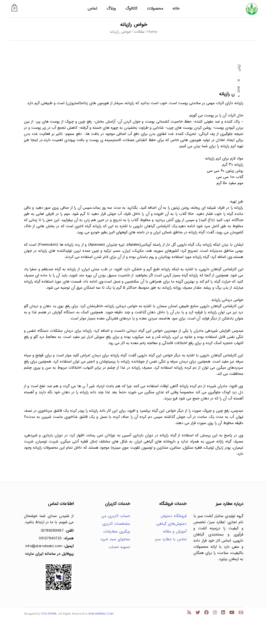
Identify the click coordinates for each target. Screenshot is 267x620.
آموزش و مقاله (175, 531)
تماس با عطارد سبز (171, 539)
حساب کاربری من (115, 516)
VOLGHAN (48, 614)
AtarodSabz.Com (101, 614)
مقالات (139, 32)
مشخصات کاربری (116, 524)
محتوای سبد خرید (115, 539)
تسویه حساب (119, 547)
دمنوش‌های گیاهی (171, 524)
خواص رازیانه (231, 94)
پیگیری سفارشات (116, 531)
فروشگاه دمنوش (174, 516)
